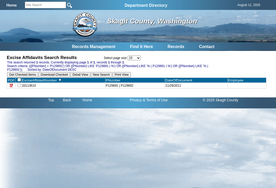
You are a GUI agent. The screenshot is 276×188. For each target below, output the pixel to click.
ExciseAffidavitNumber (41, 80)
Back (67, 100)
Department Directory (146, 5)
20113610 (29, 85)
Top (51, 100)
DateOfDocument (179, 80)
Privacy (136, 100)
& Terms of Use (155, 100)
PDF (11, 80)
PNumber (114, 80)
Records (176, 46)
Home (87, 100)
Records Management (93, 46)
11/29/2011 (173, 85)
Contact (207, 46)
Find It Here (141, 46)
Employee (237, 80)
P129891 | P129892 (119, 85)
